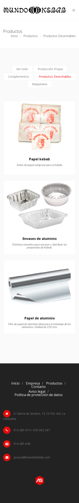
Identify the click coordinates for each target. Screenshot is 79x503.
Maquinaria (39, 84)
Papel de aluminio (39, 318)
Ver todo (22, 69)
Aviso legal (36, 391)
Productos (31, 36)
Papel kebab (39, 159)
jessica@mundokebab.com (31, 457)
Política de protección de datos (39, 394)
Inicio (14, 36)
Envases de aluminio (40, 238)
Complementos (18, 76)
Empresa (33, 383)
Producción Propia (50, 69)
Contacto (38, 386)
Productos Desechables (55, 76)
